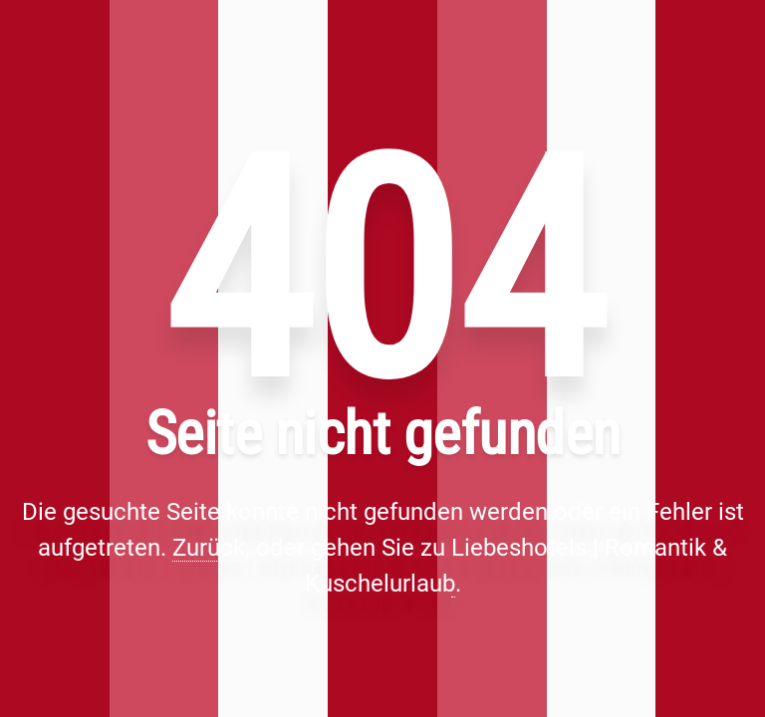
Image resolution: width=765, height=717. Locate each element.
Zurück (208, 548)
